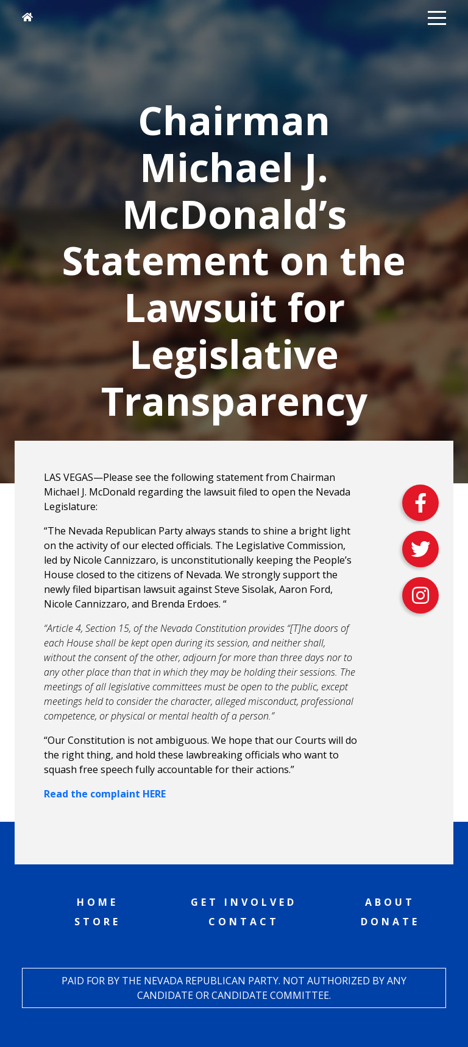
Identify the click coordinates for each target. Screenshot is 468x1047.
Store (97, 921)
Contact (243, 921)
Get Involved (244, 902)
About (390, 902)
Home (97, 902)
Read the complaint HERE (105, 793)
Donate (390, 921)
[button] (437, 17)
